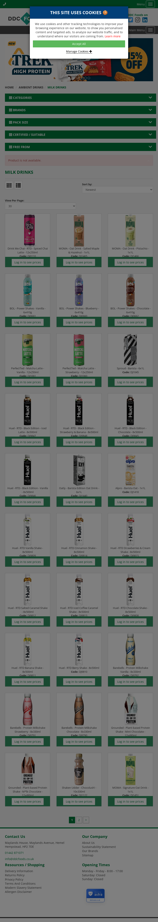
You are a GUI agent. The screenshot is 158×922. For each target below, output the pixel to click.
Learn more (113, 36)
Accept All (79, 44)
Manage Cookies (79, 51)
